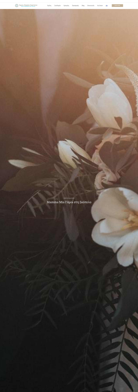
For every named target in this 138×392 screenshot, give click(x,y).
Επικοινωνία (90, 5)
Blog (83, 5)
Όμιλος (49, 5)
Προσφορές (75, 5)
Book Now (117, 5)
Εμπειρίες (66, 5)
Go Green (100, 5)
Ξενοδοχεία (57, 5)
